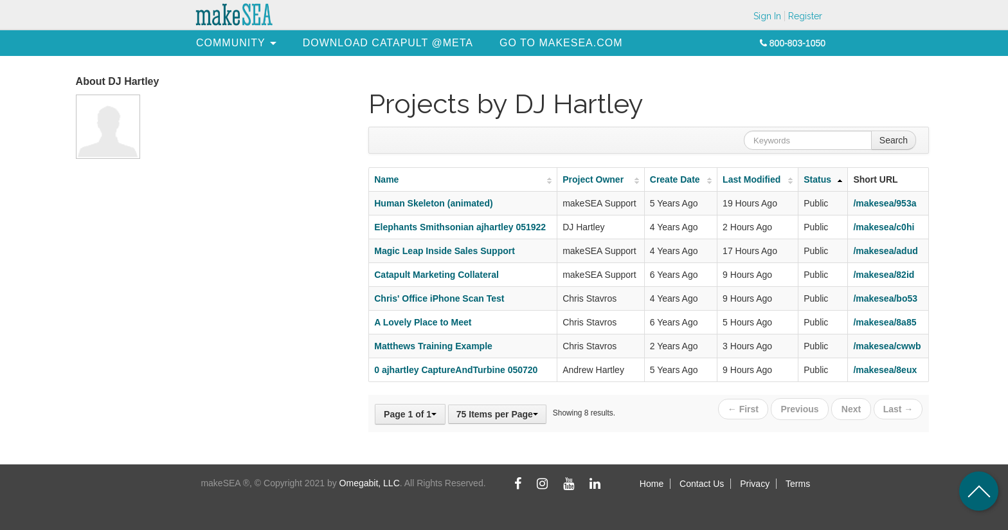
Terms (798, 484)
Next (851, 408)
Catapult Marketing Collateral (436, 275)
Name (386, 179)
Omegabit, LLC (369, 483)
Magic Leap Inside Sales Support (444, 251)
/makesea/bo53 (885, 298)
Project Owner (593, 179)
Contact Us (702, 484)
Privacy (755, 484)
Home (651, 484)
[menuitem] (231, 42)
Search (893, 140)
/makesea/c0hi (883, 227)
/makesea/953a (884, 203)
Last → (898, 408)
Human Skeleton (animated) (433, 203)
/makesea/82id (883, 275)
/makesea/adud (885, 251)
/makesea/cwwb (887, 346)
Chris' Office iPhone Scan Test (439, 298)
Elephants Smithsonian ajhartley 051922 (460, 227)
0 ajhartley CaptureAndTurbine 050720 (455, 370)
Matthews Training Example (433, 346)
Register (805, 16)
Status (817, 179)
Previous (801, 408)
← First (744, 408)
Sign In (767, 16)
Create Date (675, 179)
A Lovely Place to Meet (422, 322)
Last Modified (751, 179)
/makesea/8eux (885, 370)
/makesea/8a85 (884, 322)
